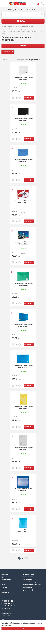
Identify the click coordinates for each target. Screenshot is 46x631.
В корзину (27, 97)
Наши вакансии (6, 579)
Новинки (4, 582)
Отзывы (4, 587)
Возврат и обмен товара (29, 582)
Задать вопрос (5, 615)
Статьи (3, 590)
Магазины (4, 574)
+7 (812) (8, 601)
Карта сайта (5, 592)
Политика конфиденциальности (31, 584)
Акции (3, 584)
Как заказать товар (28, 574)
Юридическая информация (30, 590)
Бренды (3, 577)
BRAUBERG (9, 51)
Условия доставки (27, 577)
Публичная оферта (27, 587)
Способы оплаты (27, 579)
